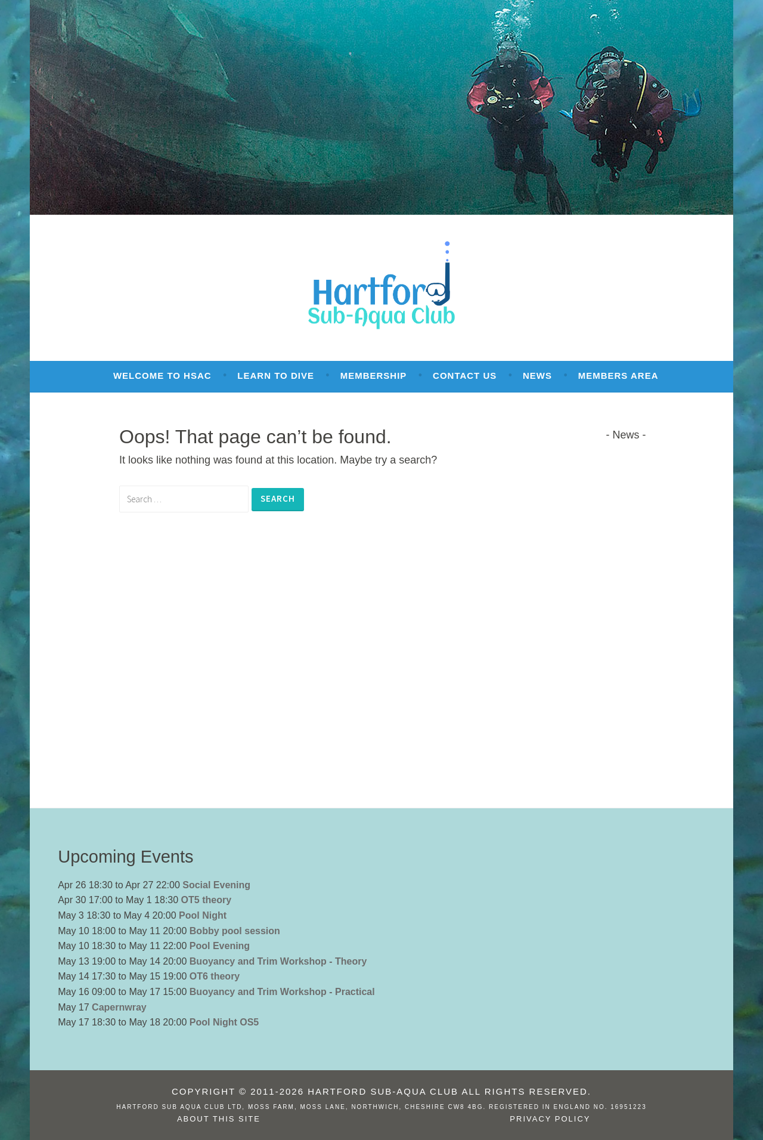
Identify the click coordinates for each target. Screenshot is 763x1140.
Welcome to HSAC (162, 375)
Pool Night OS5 (224, 1022)
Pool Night (203, 915)
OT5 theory (206, 900)
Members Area (618, 375)
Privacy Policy (550, 1118)
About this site (218, 1118)
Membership (373, 375)
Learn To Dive (275, 375)
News (537, 375)
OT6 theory (215, 976)
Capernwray (119, 1007)
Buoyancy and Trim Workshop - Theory (278, 961)
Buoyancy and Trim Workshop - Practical (282, 992)
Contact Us (465, 375)
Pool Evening (220, 946)
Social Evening (216, 885)
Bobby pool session (235, 931)
